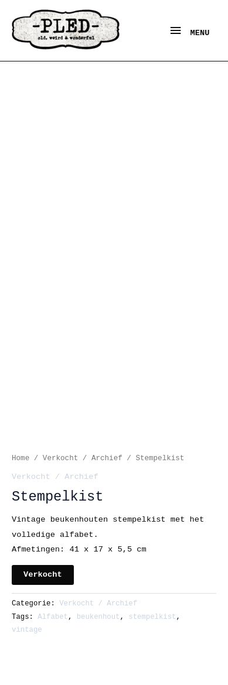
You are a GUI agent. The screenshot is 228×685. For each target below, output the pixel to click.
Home (20, 458)
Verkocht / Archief (82, 458)
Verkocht (42, 574)
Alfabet (53, 617)
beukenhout (98, 617)
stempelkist (152, 617)
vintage (27, 630)
